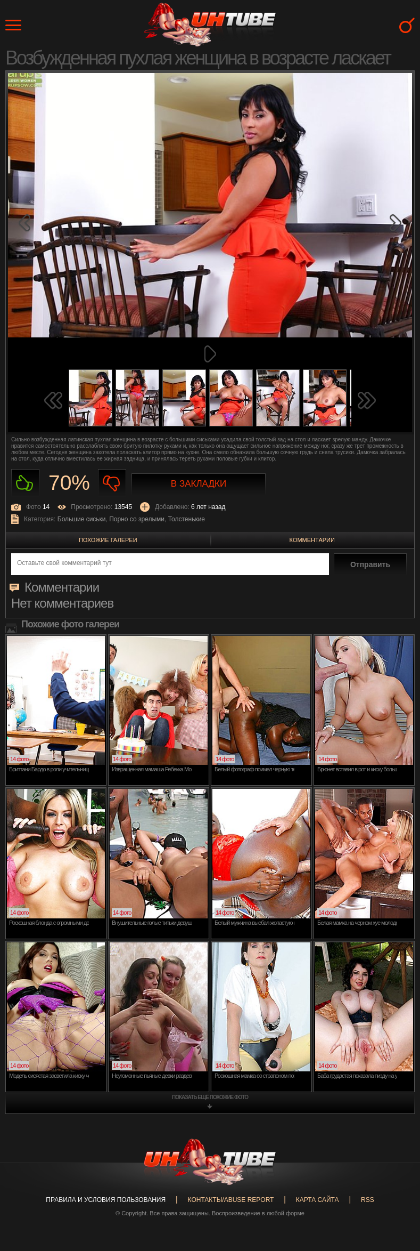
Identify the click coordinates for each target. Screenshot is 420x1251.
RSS (367, 1200)
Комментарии (312, 540)
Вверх (396, 1174)
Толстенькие (186, 519)
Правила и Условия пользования (106, 1200)
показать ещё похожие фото (210, 1097)
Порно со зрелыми (136, 519)
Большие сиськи (81, 519)
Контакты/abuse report (231, 1200)
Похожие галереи (108, 540)
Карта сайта (317, 1200)
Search (407, 25)
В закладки (198, 484)
